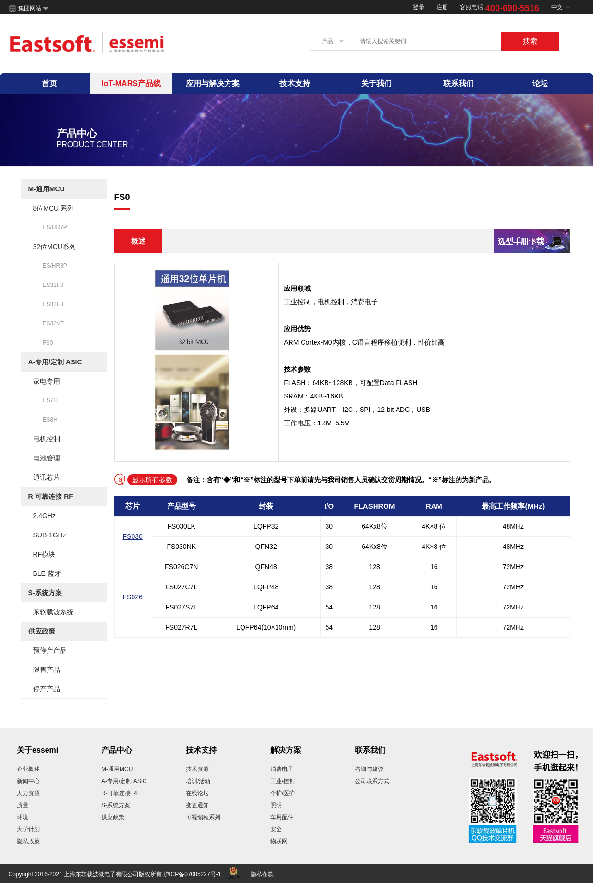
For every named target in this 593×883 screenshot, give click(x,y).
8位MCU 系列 (53, 208)
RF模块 (44, 554)
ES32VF (53, 323)
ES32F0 (53, 285)
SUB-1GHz (49, 535)
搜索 (530, 41)
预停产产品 (50, 650)
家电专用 (46, 381)
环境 (22, 817)
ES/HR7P (55, 227)
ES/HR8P (55, 265)
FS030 (133, 536)
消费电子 (281, 769)
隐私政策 (28, 841)
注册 (442, 7)
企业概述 (28, 769)
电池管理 (46, 458)
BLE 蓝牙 (47, 573)
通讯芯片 (46, 477)
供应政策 (41, 631)
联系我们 (458, 83)
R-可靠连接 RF (50, 496)
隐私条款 (262, 874)
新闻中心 (28, 781)
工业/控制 (282, 781)
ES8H (50, 419)
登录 (418, 7)
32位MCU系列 (54, 246)
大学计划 (28, 829)
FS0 (48, 342)
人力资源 (28, 793)
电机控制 (46, 439)
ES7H (50, 400)
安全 (276, 829)
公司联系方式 (372, 781)
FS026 (133, 597)
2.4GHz (44, 516)
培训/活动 (198, 781)
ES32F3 (53, 304)
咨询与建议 (369, 769)
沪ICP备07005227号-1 (192, 874)
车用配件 (281, 817)
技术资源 (197, 769)
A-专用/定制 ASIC (55, 362)
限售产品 (46, 669)
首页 (49, 83)
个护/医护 (282, 793)
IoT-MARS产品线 (131, 83)
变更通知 (197, 805)
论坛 (540, 83)
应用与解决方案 (213, 83)
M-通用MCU (46, 189)
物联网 (279, 841)
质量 (22, 805)
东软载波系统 (53, 612)
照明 (276, 805)
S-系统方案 (45, 593)
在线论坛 (197, 793)
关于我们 (376, 83)
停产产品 (46, 689)
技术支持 (294, 83)
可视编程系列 (203, 817)
